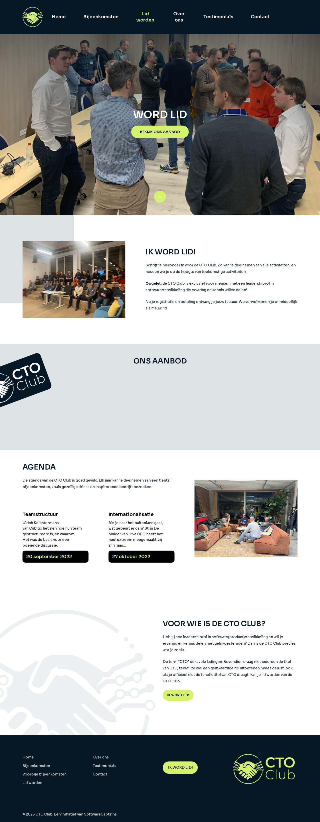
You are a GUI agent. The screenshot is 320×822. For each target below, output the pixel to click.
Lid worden (32, 782)
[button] (160, 132)
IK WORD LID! (180, 767)
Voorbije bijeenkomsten (44, 774)
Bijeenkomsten (36, 765)
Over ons (101, 757)
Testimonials (104, 765)
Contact (100, 774)
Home (28, 757)
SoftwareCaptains (100, 814)
